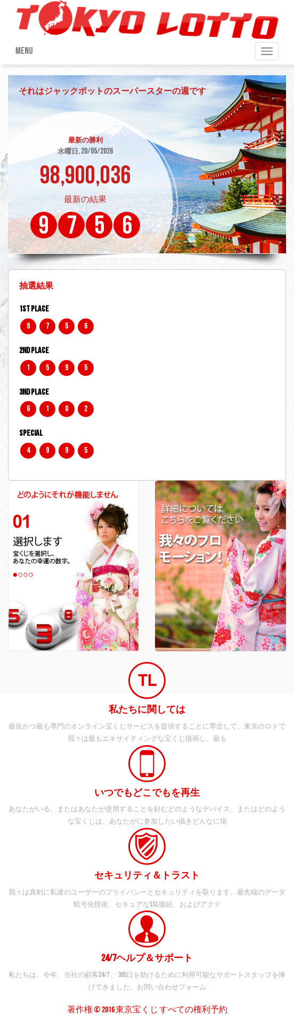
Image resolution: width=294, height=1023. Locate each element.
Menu (21, 51)
